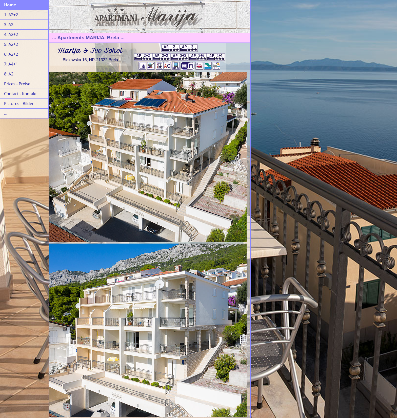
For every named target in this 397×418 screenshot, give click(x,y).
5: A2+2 (11, 44)
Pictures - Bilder (19, 103)
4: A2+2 (11, 34)
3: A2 (8, 24)
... (5, 113)
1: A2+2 (11, 14)
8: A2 (8, 74)
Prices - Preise (17, 84)
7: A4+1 (11, 64)
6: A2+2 (11, 54)
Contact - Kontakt (20, 93)
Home (10, 5)
